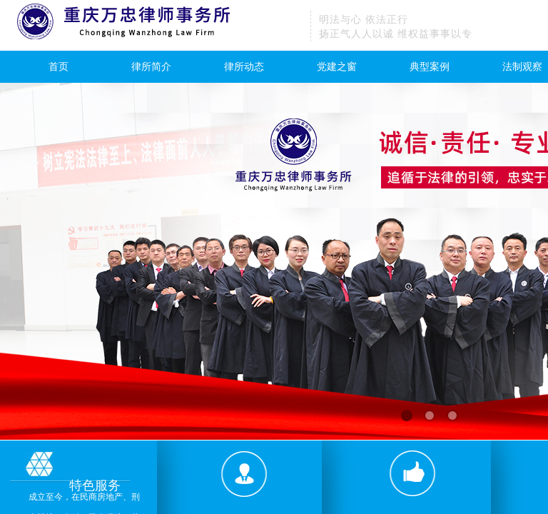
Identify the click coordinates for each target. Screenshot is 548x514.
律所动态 (244, 66)
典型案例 (430, 66)
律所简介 (151, 66)
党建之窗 (337, 66)
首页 (58, 66)
